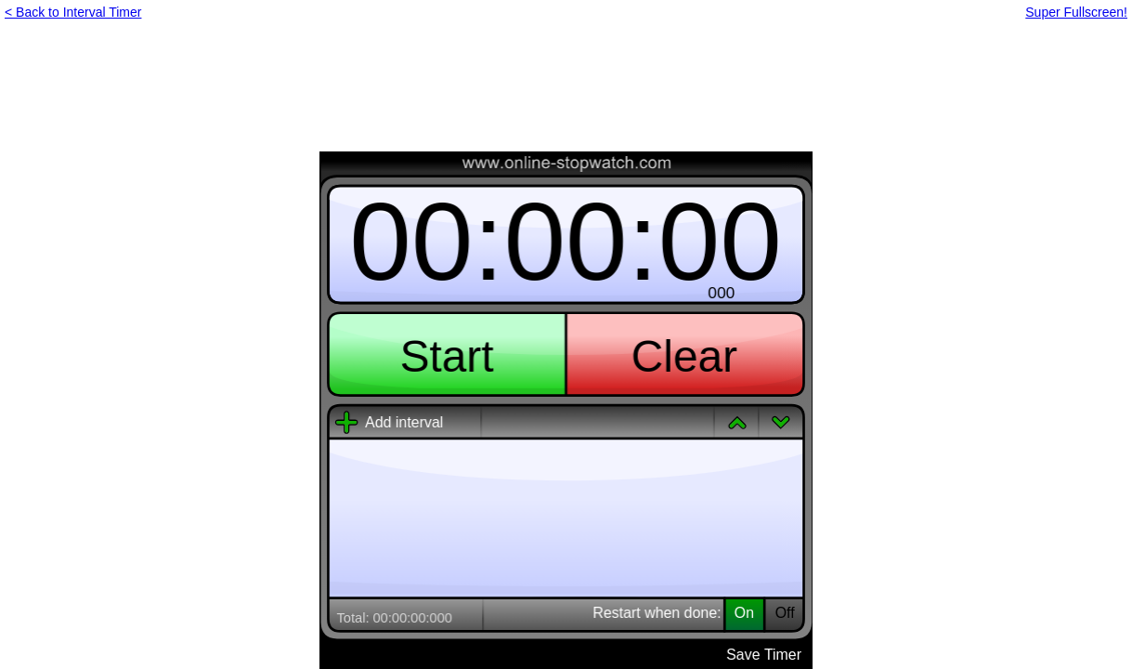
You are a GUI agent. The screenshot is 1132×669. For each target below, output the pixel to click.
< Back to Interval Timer (73, 12)
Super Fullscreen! (1076, 12)
